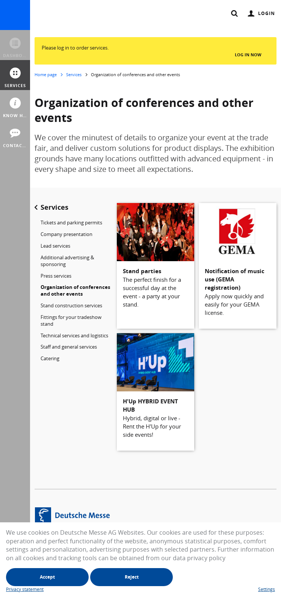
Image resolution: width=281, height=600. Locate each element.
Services (74, 74)
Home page (46, 74)
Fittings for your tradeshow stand (71, 320)
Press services (56, 275)
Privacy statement (25, 589)
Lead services (55, 245)
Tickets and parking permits (71, 222)
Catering (50, 358)
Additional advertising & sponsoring (67, 261)
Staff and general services (69, 346)
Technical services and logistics (74, 335)
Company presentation (66, 234)
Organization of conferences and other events (75, 290)
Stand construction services (71, 305)
